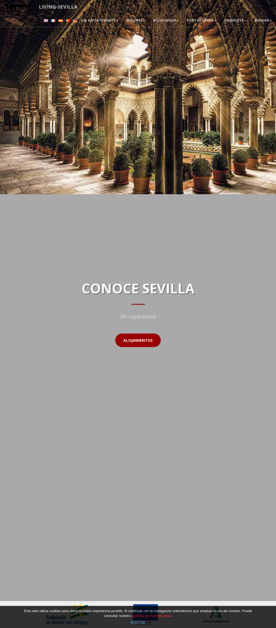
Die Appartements (99, 20)
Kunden (263, 20)
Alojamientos (138, 340)
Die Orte (136, 20)
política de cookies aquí (151, 616)
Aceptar (138, 622)
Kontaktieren (201, 20)
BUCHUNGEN (166, 20)
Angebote (235, 20)
